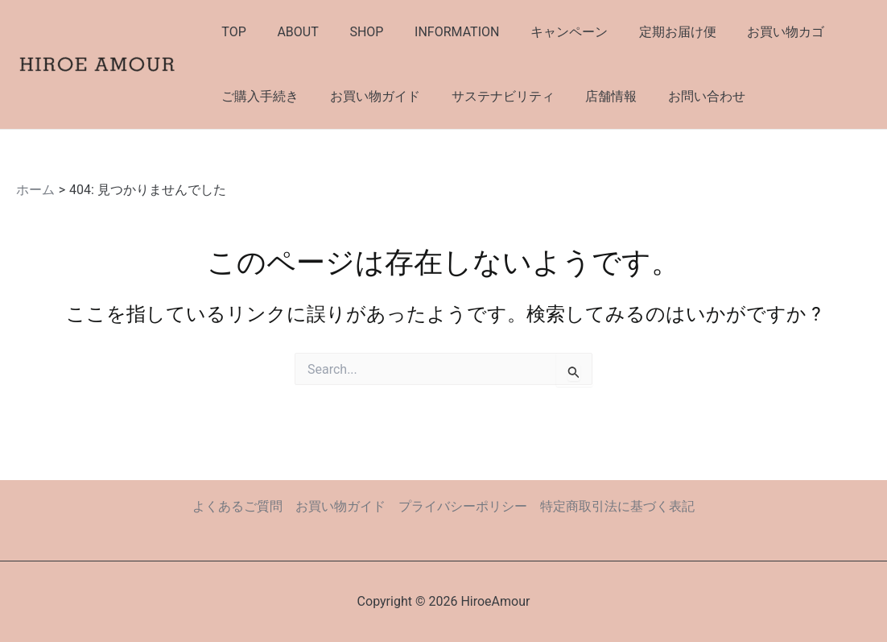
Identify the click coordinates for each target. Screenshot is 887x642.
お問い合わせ (682, 96)
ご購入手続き (257, 96)
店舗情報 (592, 96)
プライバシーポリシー (462, 506)
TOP (231, 31)
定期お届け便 (648, 31)
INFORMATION (438, 31)
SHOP (353, 31)
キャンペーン (545, 31)
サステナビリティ (489, 96)
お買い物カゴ (751, 31)
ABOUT (289, 31)
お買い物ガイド (367, 96)
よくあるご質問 (237, 506)
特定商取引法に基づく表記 (617, 506)
